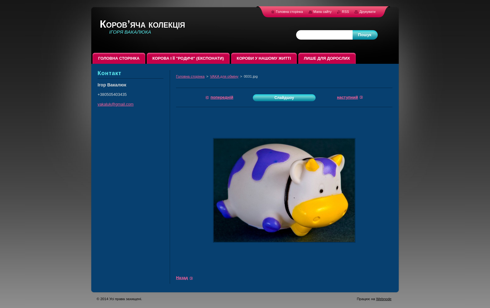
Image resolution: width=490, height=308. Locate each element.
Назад (182, 277)
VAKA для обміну (224, 76)
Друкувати (367, 12)
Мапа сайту (322, 12)
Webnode (383, 299)
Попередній (221, 97)
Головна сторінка (190, 76)
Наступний (347, 97)
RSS (346, 12)
